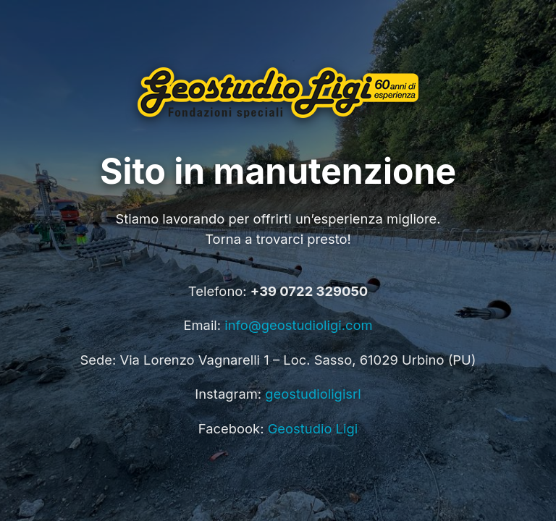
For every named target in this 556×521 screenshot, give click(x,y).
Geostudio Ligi (313, 428)
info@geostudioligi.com (298, 325)
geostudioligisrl (313, 394)
